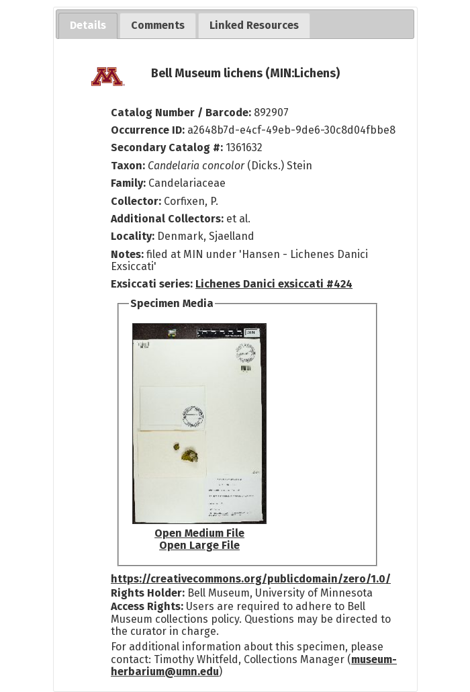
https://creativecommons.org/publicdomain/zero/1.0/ (251, 578)
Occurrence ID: (149, 130)
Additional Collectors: (168, 218)
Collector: (137, 201)
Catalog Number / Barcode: (182, 112)
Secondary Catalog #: (167, 147)
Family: (128, 183)
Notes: (127, 254)
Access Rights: (147, 606)
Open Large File (199, 545)
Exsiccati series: (152, 283)
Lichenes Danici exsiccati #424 (273, 283)
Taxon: (128, 165)
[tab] (87, 26)
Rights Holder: (148, 593)
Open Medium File (199, 533)
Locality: (132, 236)
